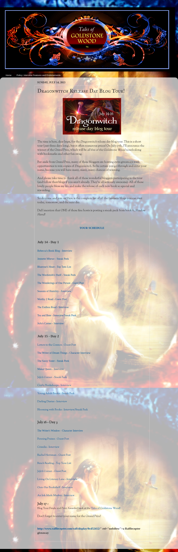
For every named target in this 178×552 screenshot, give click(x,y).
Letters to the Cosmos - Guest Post (56, 345)
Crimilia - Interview (48, 447)
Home (9, 75)
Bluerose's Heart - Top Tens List (54, 266)
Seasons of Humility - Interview (54, 291)
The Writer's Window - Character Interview (60, 430)
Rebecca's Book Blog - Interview (54, 250)
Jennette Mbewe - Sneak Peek (53, 258)
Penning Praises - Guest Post (53, 439)
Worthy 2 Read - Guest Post (52, 299)
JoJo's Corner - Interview (50, 323)
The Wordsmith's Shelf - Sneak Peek (56, 275)
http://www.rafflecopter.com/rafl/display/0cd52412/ (68, 528)
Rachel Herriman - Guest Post (54, 455)
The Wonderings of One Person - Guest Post (60, 283)
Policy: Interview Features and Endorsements (39, 75)
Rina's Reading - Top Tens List (54, 463)
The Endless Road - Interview (53, 307)
